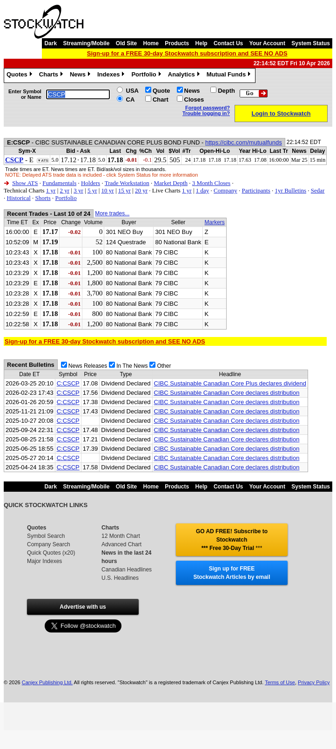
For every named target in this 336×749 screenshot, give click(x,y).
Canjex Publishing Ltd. (47, 682)
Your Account (267, 43)
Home (151, 43)
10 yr (107, 190)
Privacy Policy (313, 682)
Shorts (43, 197)
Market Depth (171, 182)
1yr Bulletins (291, 190)
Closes (194, 99)
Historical (19, 197)
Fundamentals (59, 182)
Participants (256, 190)
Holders (90, 182)
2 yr (64, 190)
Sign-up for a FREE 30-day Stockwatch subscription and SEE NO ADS (187, 53)
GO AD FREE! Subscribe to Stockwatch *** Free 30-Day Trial (232, 539)
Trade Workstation (127, 182)
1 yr (51, 190)
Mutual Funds (230, 75)
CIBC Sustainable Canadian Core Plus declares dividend (230, 383)
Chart (160, 99)
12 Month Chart (120, 536)
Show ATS (25, 182)
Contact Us (228, 43)
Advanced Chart (121, 544)
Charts (52, 75)
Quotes (20, 75)
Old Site (126, 43)
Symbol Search (46, 536)
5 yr (92, 190)
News (81, 75)
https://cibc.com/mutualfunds (243, 142)
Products (177, 43)
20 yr (141, 190)
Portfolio (147, 75)
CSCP (14, 160)
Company (225, 190)
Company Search (48, 544)
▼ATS (42, 160)
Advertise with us (83, 607)
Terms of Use (280, 682)
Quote (161, 90)
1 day (202, 190)
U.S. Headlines (120, 578)
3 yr (78, 190)
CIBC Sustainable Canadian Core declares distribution (227, 392)
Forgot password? (207, 107)
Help (201, 43)
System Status (310, 43)
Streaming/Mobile (86, 43)
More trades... (112, 213)
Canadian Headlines (126, 569)
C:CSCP (68, 383)
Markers (214, 222)
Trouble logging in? (206, 113)
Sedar (318, 190)
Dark (50, 43)
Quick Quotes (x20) (51, 553)
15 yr (124, 190)
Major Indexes (44, 561)
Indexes (112, 75)
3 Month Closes (211, 182)
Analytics (185, 75)
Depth (226, 90)
